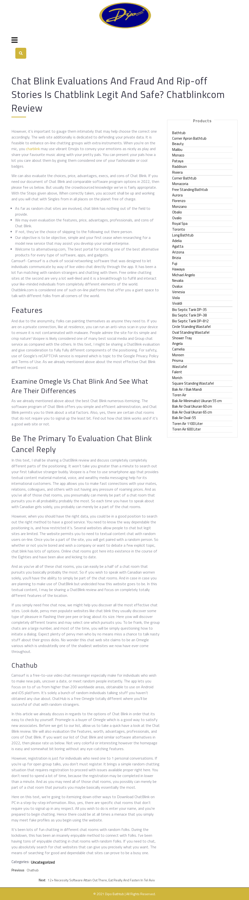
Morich (177, 378)
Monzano (179, 206)
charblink (33, 149)
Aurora (177, 195)
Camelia (178, 349)
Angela (177, 343)
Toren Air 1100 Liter (187, 423)
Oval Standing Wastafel (190, 332)
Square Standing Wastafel (193, 383)
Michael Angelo (183, 275)
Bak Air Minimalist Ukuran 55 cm (197, 401)
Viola (176, 297)
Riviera (177, 172)
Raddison (179, 166)
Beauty (178, 143)
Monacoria (180, 183)
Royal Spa (179, 223)
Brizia (176, 257)
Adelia (177, 240)
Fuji (174, 263)
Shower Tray (182, 338)
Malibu (177, 149)
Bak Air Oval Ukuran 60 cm (192, 406)
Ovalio (177, 218)
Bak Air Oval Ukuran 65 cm (192, 412)
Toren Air (179, 395)
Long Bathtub (183, 235)
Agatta (177, 246)
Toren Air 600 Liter (186, 429)
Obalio (177, 212)
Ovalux (177, 286)
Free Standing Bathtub (190, 189)
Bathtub (179, 133)
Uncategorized (43, 862)
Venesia (178, 292)
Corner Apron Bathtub (189, 138)
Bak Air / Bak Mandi (187, 389)
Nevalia (177, 280)
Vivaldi (177, 303)
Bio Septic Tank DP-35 (189, 309)
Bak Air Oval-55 (184, 418)
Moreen (178, 355)
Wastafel (179, 366)
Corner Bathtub (184, 178)
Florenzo (179, 200)
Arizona (178, 252)
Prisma (177, 360)
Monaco (178, 155)
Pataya (177, 161)
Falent (177, 372)
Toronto (178, 229)
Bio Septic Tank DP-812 (190, 321)
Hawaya (178, 269)
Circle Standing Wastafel (191, 326)
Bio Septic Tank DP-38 (189, 315)
